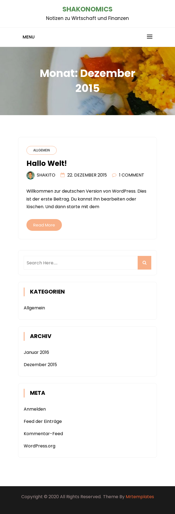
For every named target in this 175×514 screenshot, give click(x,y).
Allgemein (41, 150)
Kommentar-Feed (43, 434)
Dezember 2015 (40, 364)
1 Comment (131, 175)
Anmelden (35, 409)
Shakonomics (87, 9)
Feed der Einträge (43, 421)
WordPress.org (39, 446)
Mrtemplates (140, 497)
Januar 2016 (36, 352)
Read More (44, 225)
